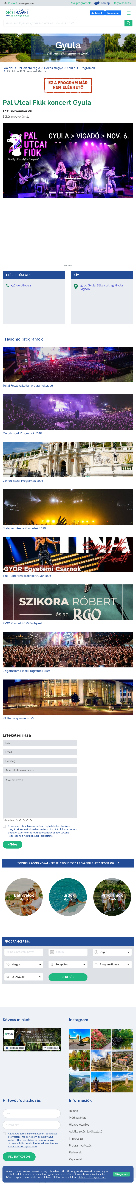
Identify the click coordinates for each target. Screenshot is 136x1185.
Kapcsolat (75, 1159)
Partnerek (75, 1152)
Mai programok (81, 3)
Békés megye (53, 68)
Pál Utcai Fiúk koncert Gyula (50, 102)
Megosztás (51, 1048)
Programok (87, 68)
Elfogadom (121, 1174)
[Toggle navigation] (128, 13)
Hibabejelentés (79, 1124)
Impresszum (77, 1138)
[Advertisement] (68, 242)
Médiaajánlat (77, 1117)
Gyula (71, 68)
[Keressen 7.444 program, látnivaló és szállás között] (64, 23)
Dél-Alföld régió (29, 68)
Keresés (68, 977)
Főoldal (8, 68)
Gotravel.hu (22, 1032)
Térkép (102, 3)
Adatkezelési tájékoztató (85, 1131)
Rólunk (73, 1110)
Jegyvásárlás (122, 3)
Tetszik (15, 1048)
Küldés (12, 844)
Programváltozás (80, 1145)
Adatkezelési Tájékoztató (38, 836)
